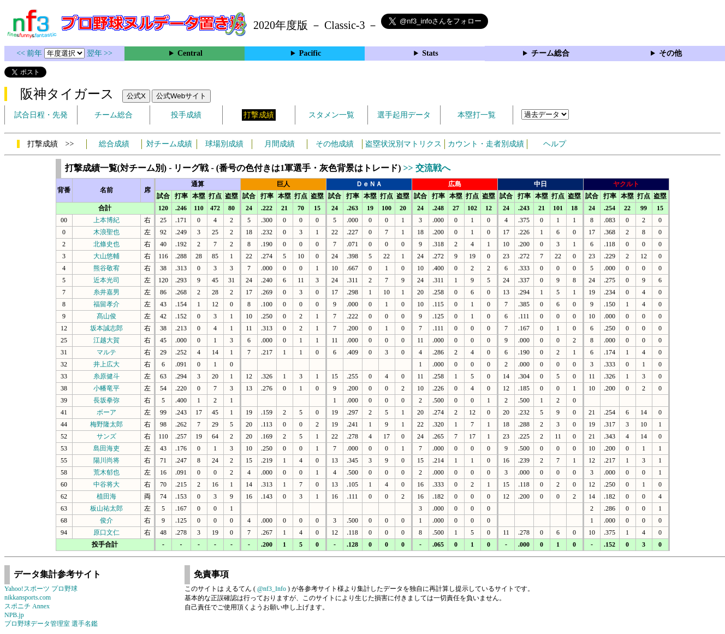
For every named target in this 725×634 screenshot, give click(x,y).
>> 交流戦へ (426, 168)
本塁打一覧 (476, 115)
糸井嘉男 (106, 292)
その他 (670, 53)
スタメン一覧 (331, 115)
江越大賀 (106, 340)
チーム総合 (550, 53)
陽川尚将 (106, 460)
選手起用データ (404, 115)
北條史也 (106, 244)
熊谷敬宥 (106, 268)
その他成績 (335, 144)
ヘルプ (554, 144)
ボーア (106, 412)
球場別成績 (224, 144)
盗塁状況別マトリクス (403, 144)
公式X (136, 96)
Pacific (310, 53)
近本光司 (106, 280)
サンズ (106, 436)
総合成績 (114, 144)
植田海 (106, 496)
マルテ (106, 352)
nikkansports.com (27, 597)
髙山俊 (106, 316)
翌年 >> (99, 53)
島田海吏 (106, 448)
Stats (430, 53)
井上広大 (106, 364)
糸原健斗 (106, 376)
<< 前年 (30, 53)
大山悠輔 (106, 256)
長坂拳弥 (106, 400)
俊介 (106, 520)
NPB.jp (14, 615)
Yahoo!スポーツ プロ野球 (41, 588)
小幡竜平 (106, 388)
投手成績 (186, 115)
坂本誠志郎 (106, 328)
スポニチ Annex (27, 606)
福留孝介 (106, 304)
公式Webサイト (181, 96)
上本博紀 (106, 220)
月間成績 (279, 144)
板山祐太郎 (106, 508)
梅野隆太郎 (106, 424)
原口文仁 (106, 532)
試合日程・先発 (41, 115)
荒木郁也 (106, 472)
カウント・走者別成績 (486, 144)
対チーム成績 (169, 144)
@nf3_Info (271, 588)
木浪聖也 (106, 232)
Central (190, 53)
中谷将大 (106, 484)
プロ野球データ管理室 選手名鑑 (51, 623)
